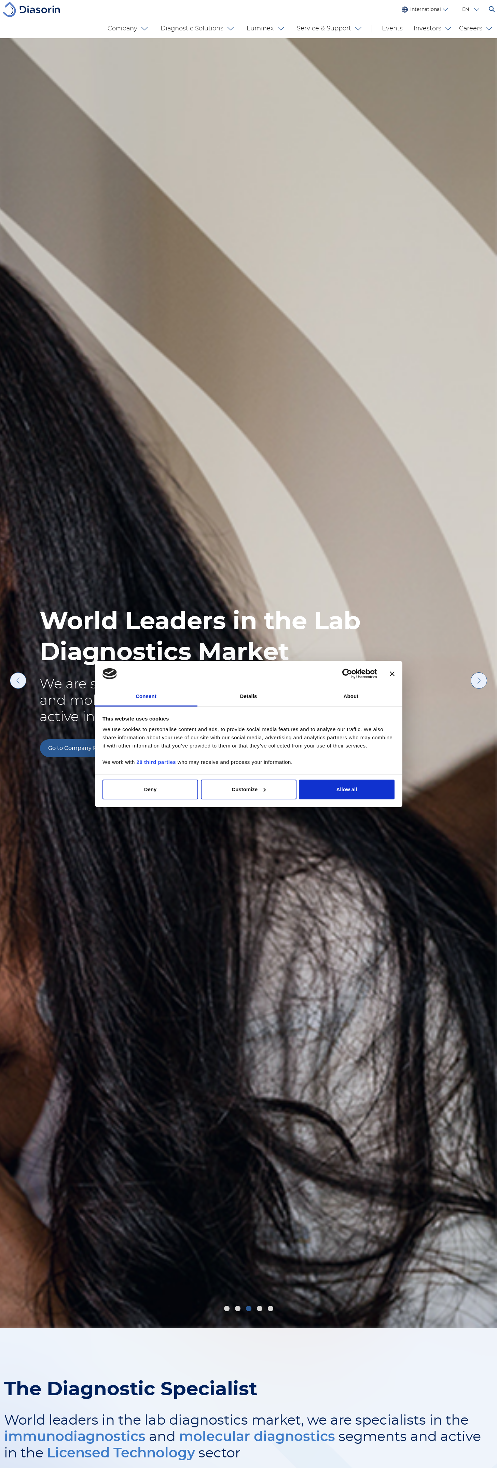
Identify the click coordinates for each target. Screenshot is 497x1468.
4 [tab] (260, 1309)
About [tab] (351, 696)
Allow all (346, 789)
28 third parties (156, 762)
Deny (150, 789)
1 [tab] (227, 1309)
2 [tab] (238, 1309)
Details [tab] (248, 696)
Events (392, 29)
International (425, 9)
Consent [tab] (146, 696)
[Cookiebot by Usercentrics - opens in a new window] (347, 674)
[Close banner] (392, 673)
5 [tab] (271, 1309)
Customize (249, 789)
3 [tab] (249, 1309)
